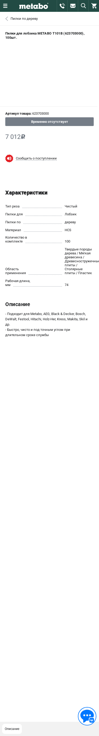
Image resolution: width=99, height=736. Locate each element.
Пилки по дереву (24, 19)
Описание (12, 729)
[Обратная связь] (87, 716)
